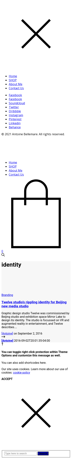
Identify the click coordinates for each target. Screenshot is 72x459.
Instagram (16, 115)
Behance (15, 127)
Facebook (15, 95)
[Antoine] (7, 333)
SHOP (13, 80)
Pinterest (15, 119)
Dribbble (15, 111)
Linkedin (15, 123)
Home (13, 76)
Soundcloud (17, 103)
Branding (7, 295)
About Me (15, 84)
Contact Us (16, 88)
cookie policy (21, 372)
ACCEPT (7, 379)
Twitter (14, 107)
